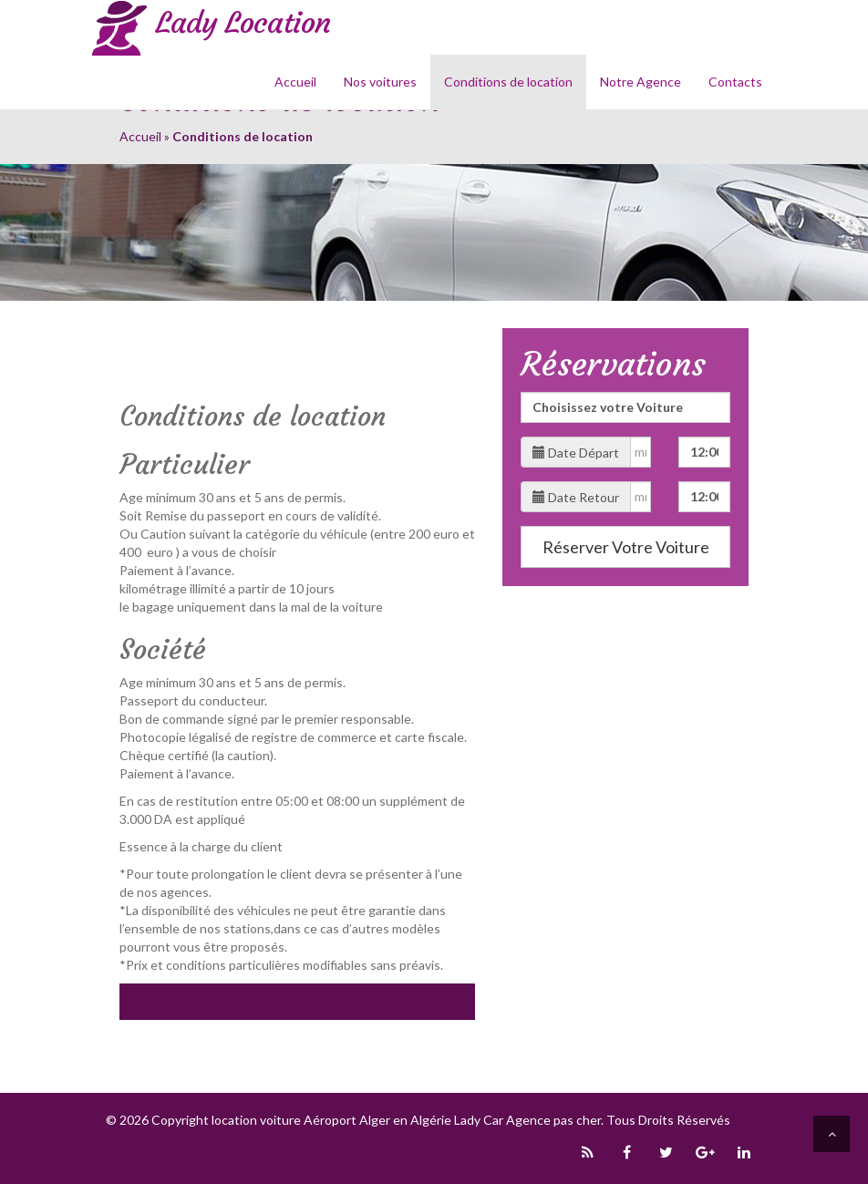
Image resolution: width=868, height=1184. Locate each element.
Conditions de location (508, 81)
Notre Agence (640, 81)
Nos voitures (380, 81)
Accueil (295, 81)
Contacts (735, 81)
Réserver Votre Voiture (625, 547)
